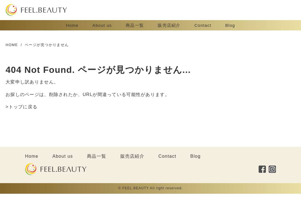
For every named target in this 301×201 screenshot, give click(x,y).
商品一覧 (135, 25)
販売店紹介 (169, 25)
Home (72, 25)
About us (102, 25)
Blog (230, 25)
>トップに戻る (21, 106)
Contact (203, 25)
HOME (12, 45)
